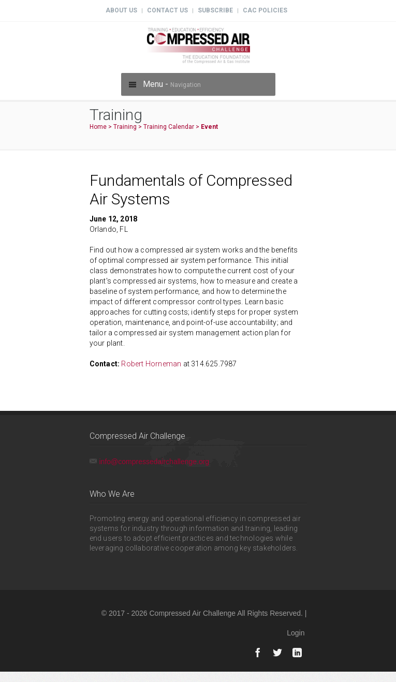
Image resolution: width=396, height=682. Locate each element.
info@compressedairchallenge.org (154, 461)
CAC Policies (265, 10)
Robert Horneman (151, 364)
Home (98, 126)
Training (125, 126)
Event (209, 126)
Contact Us (167, 10)
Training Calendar (168, 126)
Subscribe (215, 10)
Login (295, 633)
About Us (121, 10)
